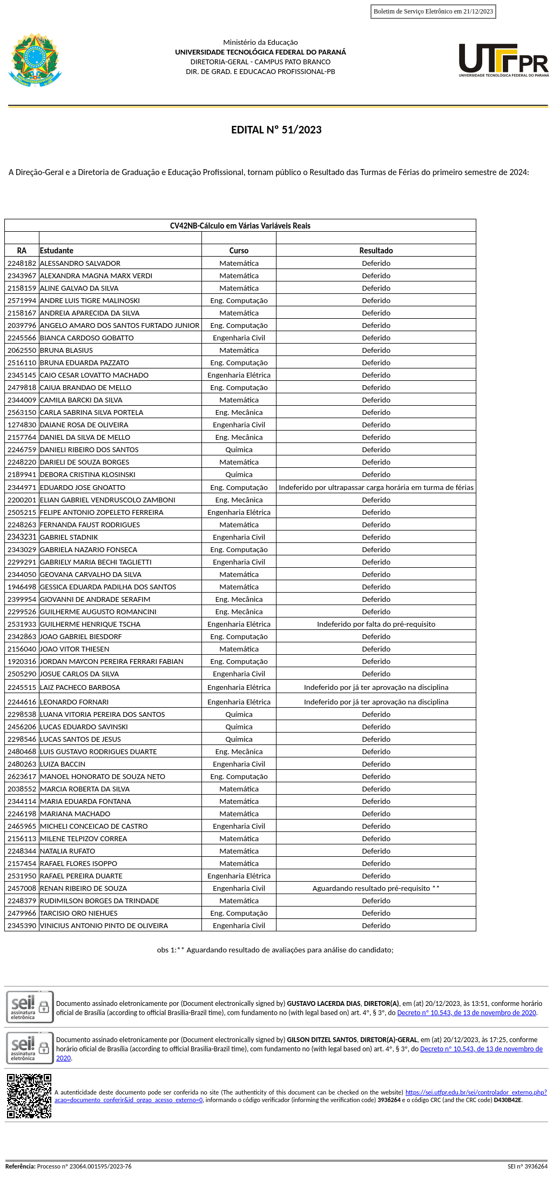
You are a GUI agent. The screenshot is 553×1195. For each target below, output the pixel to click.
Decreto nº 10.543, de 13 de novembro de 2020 (466, 1012)
